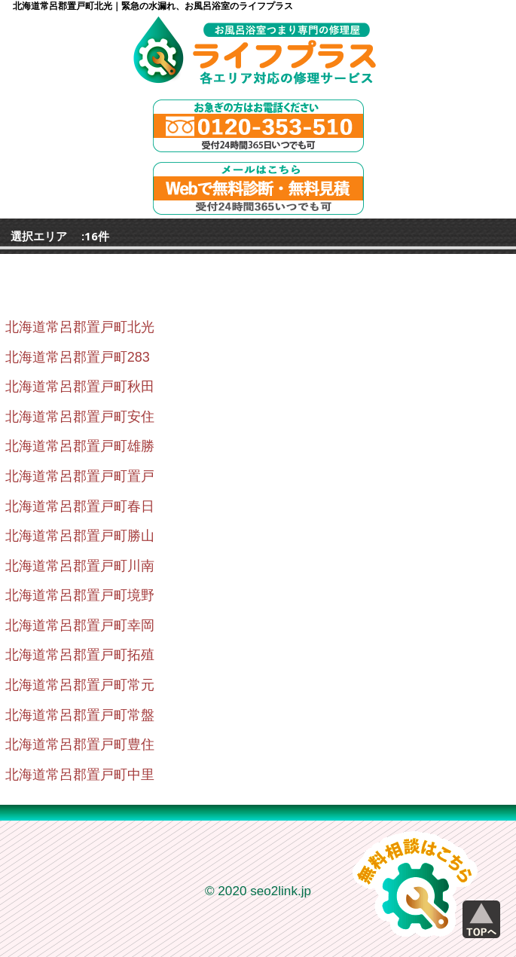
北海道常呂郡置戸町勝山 (79, 535)
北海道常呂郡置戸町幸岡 (79, 625)
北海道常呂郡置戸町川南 (79, 565)
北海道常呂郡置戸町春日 (79, 506)
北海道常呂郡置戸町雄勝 (79, 446)
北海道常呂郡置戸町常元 (79, 685)
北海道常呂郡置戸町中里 (79, 774)
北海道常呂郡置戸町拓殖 (79, 654)
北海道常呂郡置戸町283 (77, 357)
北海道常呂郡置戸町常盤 (79, 715)
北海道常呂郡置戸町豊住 (79, 744)
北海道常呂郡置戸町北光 (79, 327)
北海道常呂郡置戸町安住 (79, 416)
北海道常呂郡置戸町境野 (79, 595)
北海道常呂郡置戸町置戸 (79, 476)
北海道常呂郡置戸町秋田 (79, 386)
